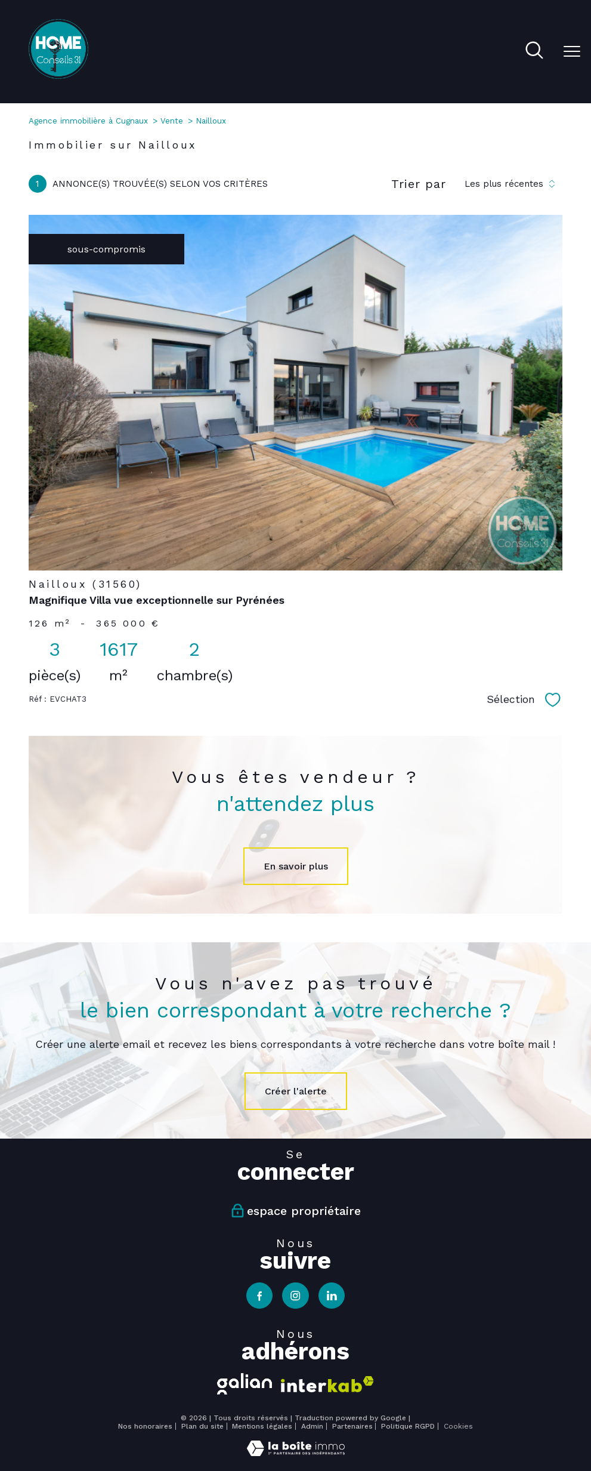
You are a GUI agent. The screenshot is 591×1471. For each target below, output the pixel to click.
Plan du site (202, 1426)
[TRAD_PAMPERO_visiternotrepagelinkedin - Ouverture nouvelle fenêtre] (331, 1295)
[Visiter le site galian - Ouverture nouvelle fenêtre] (244, 1384)
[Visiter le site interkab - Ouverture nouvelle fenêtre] (327, 1384)
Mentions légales (262, 1426)
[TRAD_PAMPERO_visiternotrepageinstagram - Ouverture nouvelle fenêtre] (295, 1295)
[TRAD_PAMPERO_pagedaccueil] (58, 75)
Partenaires (352, 1426)
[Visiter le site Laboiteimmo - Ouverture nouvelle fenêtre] (296, 1452)
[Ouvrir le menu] (572, 51)
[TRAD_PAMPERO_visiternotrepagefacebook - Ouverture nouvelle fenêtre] (259, 1295)
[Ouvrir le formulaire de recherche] (534, 51)
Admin (312, 1426)
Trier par (418, 184)
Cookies (458, 1426)
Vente (171, 120)
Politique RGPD (408, 1426)
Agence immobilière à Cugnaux (88, 120)
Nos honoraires (145, 1426)
